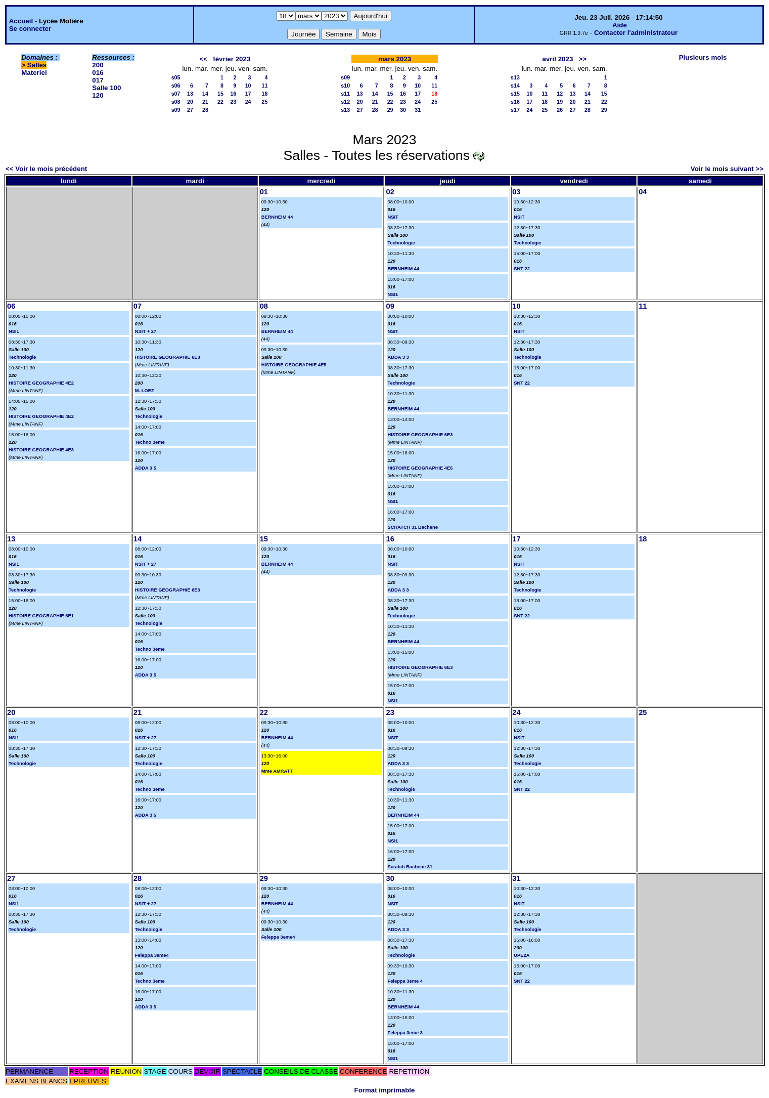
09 (390, 306)
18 (265, 94)
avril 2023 (557, 59)
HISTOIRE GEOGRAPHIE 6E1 (41, 615)
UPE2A (521, 955)
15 (220, 94)
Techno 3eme (150, 442)
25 (265, 102)
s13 (345, 110)
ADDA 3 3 (398, 357)
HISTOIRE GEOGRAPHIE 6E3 (167, 357)
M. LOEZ (144, 390)
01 (264, 192)
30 (403, 110)
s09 (175, 110)
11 (265, 85)
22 (220, 102)
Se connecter (30, 28)
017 (97, 80)
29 (390, 110)
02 (390, 192)
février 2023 (231, 59)
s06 (175, 85)
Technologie (401, 242)
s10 (345, 85)
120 (97, 95)
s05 (175, 77)
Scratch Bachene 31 (409, 866)
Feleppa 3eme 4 (404, 981)
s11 (345, 94)
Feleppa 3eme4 (152, 955)
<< (204, 59)
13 (190, 94)
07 (137, 306)
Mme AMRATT (277, 771)
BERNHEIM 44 (277, 217)
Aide (619, 25)
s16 (515, 102)
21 (205, 102)
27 (190, 110)
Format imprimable (384, 1090)
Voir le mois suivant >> (727, 169)
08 (264, 306)
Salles (37, 65)
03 (516, 192)
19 (560, 102)
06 (11, 306)
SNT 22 (522, 268)
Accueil (21, 21)
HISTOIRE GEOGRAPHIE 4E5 (294, 364)
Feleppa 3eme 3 (404, 1032)
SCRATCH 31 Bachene (412, 527)
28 (205, 110)
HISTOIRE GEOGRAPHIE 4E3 (41, 449)
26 (560, 110)
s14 (515, 85)
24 (248, 102)
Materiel (34, 72)
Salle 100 (106, 88)
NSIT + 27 (145, 331)
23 (233, 102)
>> (582, 59)
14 (205, 94)
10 (248, 85)
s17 (515, 110)
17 (248, 94)
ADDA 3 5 (145, 468)
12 (560, 94)
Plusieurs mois (703, 57)
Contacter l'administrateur (635, 32)
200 (97, 65)
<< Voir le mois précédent (46, 169)
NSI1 (392, 294)
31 (418, 110)
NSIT (392, 217)
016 (97, 72)
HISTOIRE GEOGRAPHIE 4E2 (41, 383)
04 (643, 192)
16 (233, 94)
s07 (175, 94)
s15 (515, 94)
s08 (175, 102)
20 (190, 102)
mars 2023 (394, 59)
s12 (345, 102)
